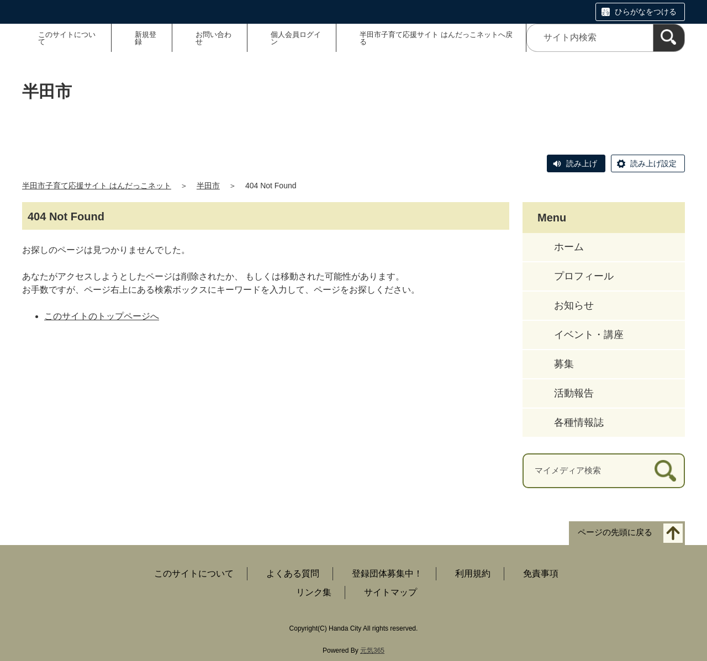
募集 (564, 363)
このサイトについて (67, 38)
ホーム (569, 246)
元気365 (372, 650)
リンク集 (313, 592)
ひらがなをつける (646, 11)
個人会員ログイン (296, 38)
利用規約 (472, 573)
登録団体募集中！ (387, 573)
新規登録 (145, 38)
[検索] (669, 38)
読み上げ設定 (653, 163)
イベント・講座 (589, 334)
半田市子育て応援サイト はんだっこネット (96, 185)
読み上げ (581, 163)
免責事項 (540, 573)
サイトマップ (390, 592)
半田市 (208, 185)
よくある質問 (292, 573)
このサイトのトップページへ (101, 316)
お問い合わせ (213, 38)
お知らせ (574, 305)
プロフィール (584, 276)
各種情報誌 (579, 422)
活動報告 (574, 393)
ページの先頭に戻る (615, 532)
